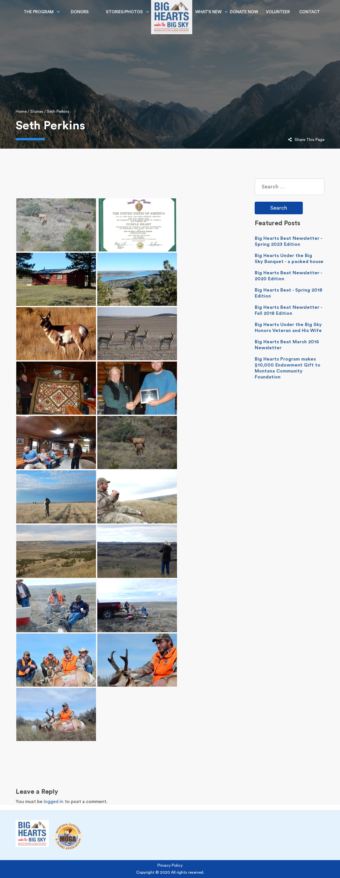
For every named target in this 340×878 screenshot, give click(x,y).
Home (21, 111)
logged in (53, 801)
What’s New (208, 12)
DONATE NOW (244, 12)
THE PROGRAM (38, 12)
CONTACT (309, 12)
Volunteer (278, 12)
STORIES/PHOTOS (124, 12)
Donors (80, 12)
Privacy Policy (170, 865)
